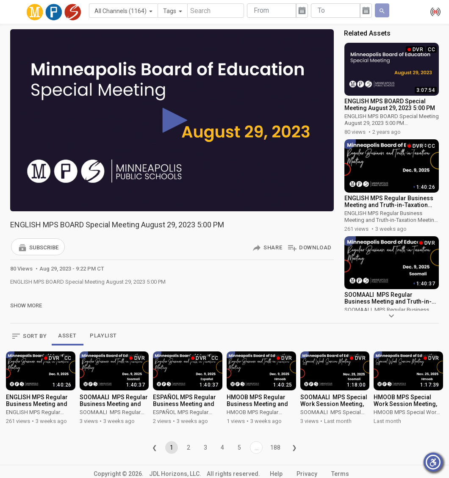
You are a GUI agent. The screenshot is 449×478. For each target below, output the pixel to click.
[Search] (215, 10)
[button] (38, 246)
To (321, 10)
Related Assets (367, 33)
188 (275, 447)
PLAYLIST (103, 335)
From (261, 10)
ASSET (67, 335)
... (256, 448)
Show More (26, 305)
